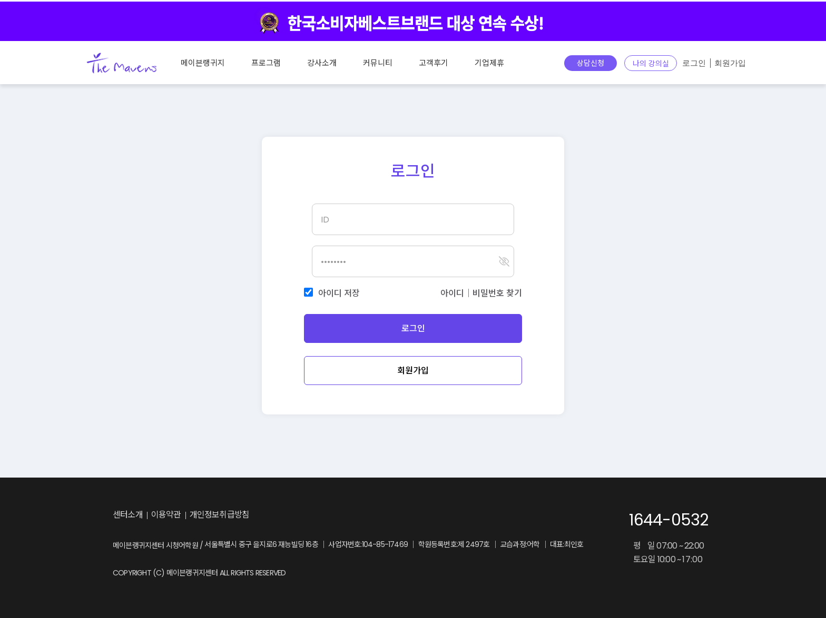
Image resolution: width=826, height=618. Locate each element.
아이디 (452, 293)
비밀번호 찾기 (497, 293)
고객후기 (433, 62)
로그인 (694, 63)
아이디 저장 (339, 293)
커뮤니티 (377, 62)
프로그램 (266, 62)
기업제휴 (489, 62)
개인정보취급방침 (220, 515)
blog (289, 515)
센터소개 (128, 515)
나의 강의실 (651, 63)
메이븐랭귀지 (203, 62)
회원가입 (730, 63)
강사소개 (322, 62)
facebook (335, 515)
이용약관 (166, 515)
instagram (313, 515)
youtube (357, 515)
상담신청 (590, 63)
